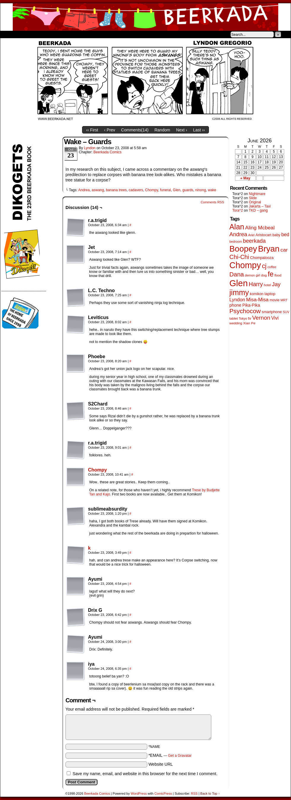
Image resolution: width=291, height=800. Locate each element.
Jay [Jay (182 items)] (276, 284)
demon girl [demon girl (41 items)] (252, 275)
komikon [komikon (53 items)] (256, 294)
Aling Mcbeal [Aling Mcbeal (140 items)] (259, 228)
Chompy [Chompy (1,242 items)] (245, 265)
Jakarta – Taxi (260, 206)
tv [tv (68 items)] (249, 318)
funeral (165, 190)
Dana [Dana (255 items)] (236, 274)
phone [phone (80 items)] (235, 305)
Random (162, 130)
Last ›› (199, 130)
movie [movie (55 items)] (275, 300)
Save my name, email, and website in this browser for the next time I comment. (145, 773)
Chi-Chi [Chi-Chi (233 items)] (239, 257)
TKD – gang (258, 210)
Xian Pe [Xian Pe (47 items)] (249, 323)
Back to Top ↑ (210, 793)
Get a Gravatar (179, 756)
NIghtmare (257, 194)
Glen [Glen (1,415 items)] (238, 283)
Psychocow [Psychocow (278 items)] (245, 311)
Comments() (135, 130)
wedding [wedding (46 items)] (235, 323)
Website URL (160, 764)
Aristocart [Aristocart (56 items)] (263, 235)
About (26, 34)
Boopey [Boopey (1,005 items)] (243, 248)
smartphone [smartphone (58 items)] (272, 312)
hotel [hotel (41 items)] (267, 285)
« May (245, 178)
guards (187, 190)
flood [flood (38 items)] (277, 275)
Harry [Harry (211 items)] (256, 284)
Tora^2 (237, 210)
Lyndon (89, 148)
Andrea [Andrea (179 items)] (238, 234)
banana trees (116, 190)
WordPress (139, 793)
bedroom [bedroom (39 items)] (235, 241)
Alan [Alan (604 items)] (236, 227)
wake (212, 190)
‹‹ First (92, 130)
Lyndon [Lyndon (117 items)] (237, 299)
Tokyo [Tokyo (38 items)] (243, 318)
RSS (194, 793)
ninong (200, 190)
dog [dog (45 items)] (264, 275)
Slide (253, 198)
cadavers (136, 190)
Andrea (84, 190)
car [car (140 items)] (284, 250)
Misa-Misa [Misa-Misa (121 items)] (257, 299)
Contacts (67, 34)
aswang (98, 190)
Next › (181, 130)
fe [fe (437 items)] (271, 274)
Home (8, 34)
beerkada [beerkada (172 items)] (254, 241)
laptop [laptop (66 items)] (270, 294)
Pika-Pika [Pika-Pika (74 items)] (251, 305)
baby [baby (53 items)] (276, 235)
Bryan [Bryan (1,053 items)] (269, 248)
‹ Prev (109, 130)
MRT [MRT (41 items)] (284, 300)
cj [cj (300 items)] (264, 266)
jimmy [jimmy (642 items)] (239, 292)
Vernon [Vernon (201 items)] (261, 318)
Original (255, 202)
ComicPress (163, 793)
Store (44, 34)
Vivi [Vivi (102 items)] (275, 318)
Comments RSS (212, 202)
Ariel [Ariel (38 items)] (251, 235)
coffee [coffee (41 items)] (272, 267)
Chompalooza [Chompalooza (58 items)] (262, 257)
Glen (176, 190)
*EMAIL (170, 755)
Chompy (151, 190)
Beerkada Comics (145, 17)
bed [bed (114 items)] (285, 234)
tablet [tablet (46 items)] (233, 318)
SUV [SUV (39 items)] (286, 312)
